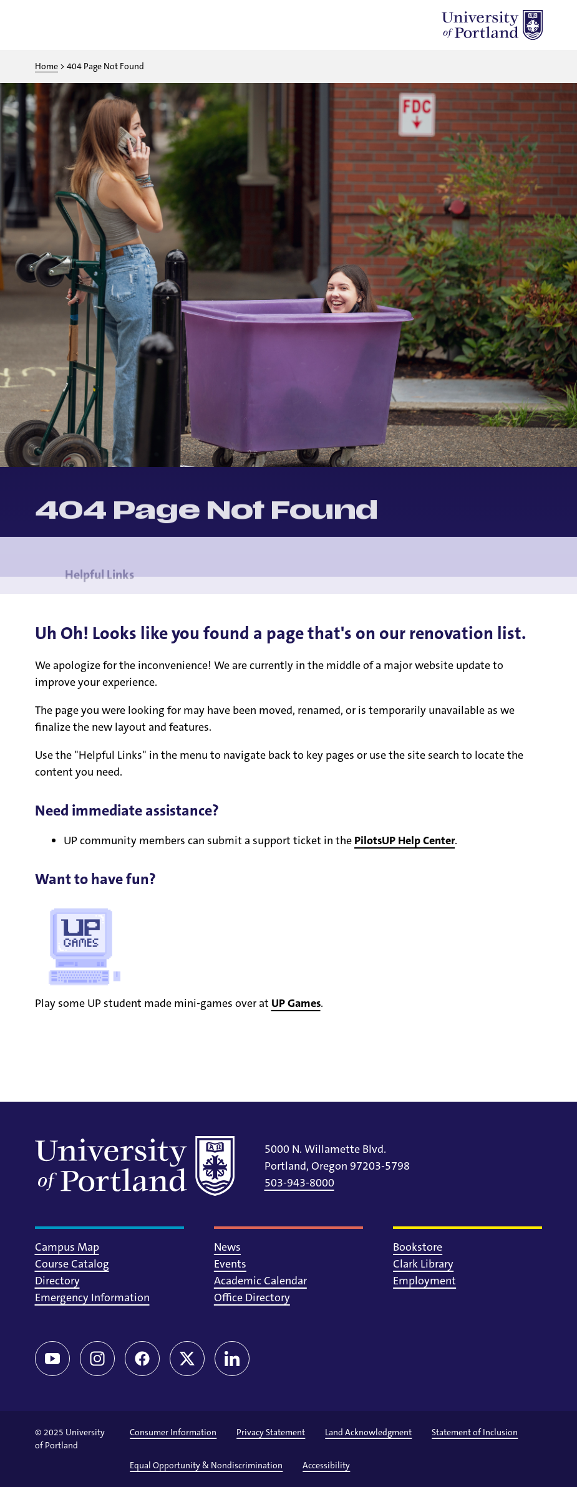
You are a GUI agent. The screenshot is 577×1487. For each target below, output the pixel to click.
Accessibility (326, 1465)
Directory (57, 1280)
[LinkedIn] (232, 1358)
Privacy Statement (270, 1432)
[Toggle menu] (50, 24)
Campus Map (67, 1246)
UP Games (296, 1003)
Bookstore (417, 1246)
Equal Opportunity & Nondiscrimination (206, 1465)
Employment (424, 1280)
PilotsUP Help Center (404, 840)
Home (46, 66)
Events (230, 1263)
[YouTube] (52, 1358)
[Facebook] (142, 1358)
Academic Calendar (260, 1280)
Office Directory (252, 1297)
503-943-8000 (299, 1182)
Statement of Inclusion (475, 1432)
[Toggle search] (82, 24)
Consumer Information (173, 1432)
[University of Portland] (492, 25)
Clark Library (423, 1263)
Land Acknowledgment (368, 1432)
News (227, 1246)
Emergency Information (92, 1297)
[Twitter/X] (187, 1358)
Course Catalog (72, 1263)
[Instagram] (97, 1358)
